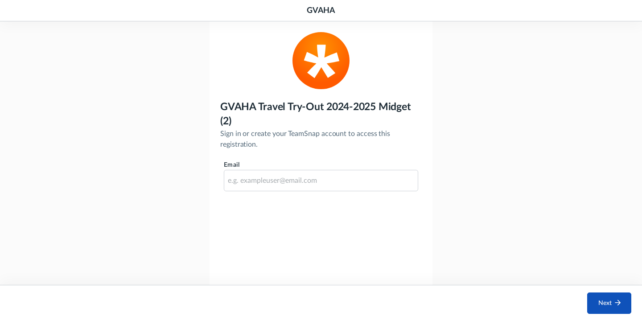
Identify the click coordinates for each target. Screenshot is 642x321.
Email (231, 165)
